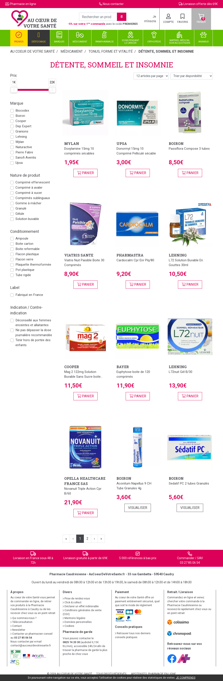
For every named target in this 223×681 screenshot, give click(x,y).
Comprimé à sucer (28, 193)
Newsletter (17, 629)
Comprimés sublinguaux (32, 198)
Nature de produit (25, 175)
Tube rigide (23, 275)
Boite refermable (27, 249)
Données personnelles (77, 622)
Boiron (20, 116)
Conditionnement (24, 231)
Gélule (19, 214)
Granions (21, 131)
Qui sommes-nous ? (23, 618)
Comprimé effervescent (32, 182)
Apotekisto (153, 673)
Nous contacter (113, 4)
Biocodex (22, 110)
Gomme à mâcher (28, 203)
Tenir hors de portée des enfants (33, 342)
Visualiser (137, 508)
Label (14, 287)
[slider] (14, 90)
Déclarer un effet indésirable (81, 606)
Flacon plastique (27, 254)
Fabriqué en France (29, 295)
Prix (13, 75)
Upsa (19, 163)
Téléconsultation (21, 622)
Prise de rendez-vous (76, 598)
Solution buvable (27, 219)
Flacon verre (24, 259)
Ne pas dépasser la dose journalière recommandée (33, 332)
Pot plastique (24, 270)
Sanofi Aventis (25, 157)
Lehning (21, 137)
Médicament (72, 51)
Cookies (68, 625)
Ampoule (21, 238)
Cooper (20, 121)
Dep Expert (23, 126)
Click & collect (72, 602)
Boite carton (24, 244)
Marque (16, 103)
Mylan (19, 142)
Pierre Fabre (24, 152)
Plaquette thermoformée (33, 265)
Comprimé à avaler (28, 188)
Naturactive (23, 147)
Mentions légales (74, 618)
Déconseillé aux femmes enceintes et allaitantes (33, 322)
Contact (16, 625)
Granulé (20, 208)
